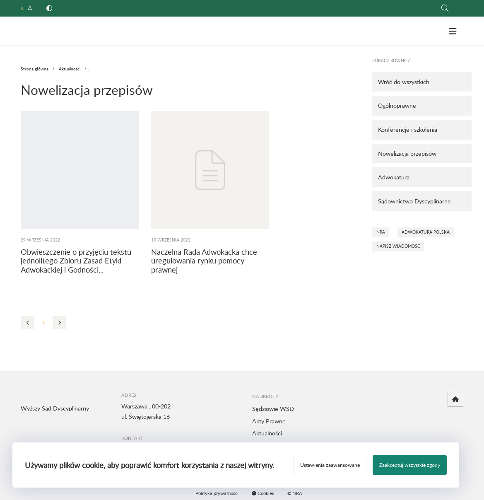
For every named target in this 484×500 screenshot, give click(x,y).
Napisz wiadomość (398, 246)
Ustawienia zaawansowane (330, 464)
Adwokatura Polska (426, 232)
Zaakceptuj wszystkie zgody (409, 464)
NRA (380, 232)
